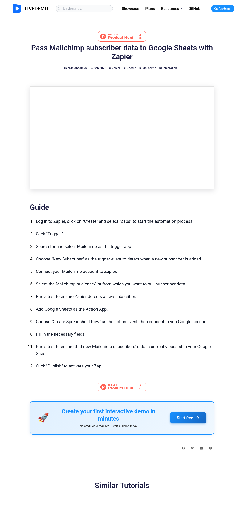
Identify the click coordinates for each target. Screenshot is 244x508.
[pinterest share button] (210, 448)
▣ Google (129, 68)
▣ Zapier (114, 68)
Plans (150, 8)
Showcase (130, 8)
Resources (171, 8)
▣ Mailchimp (147, 68)
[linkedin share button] (201, 448)
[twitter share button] (192, 448)
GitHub (194, 8)
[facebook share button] (183, 448)
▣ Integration (168, 68)
